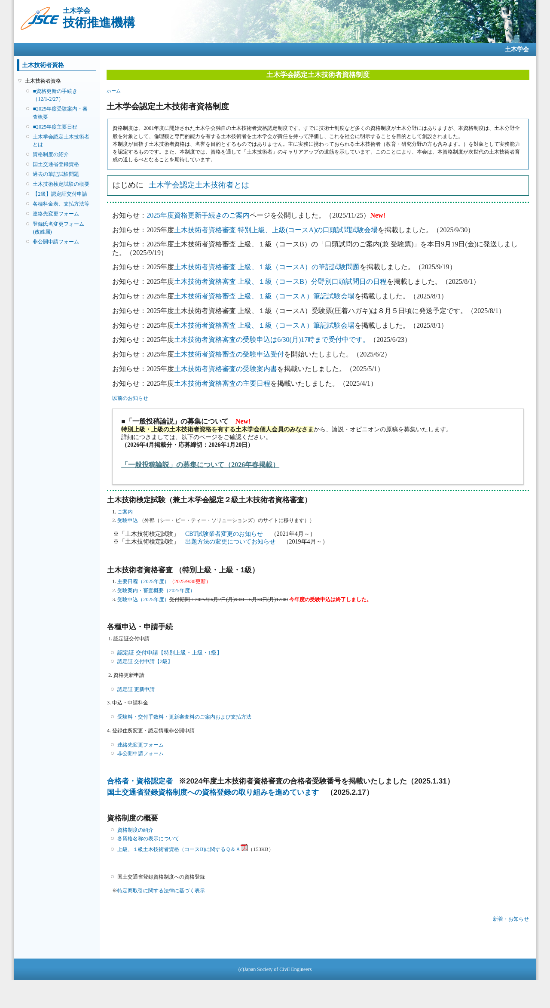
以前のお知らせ (130, 398)
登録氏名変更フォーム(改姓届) (58, 228)
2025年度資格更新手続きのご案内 (198, 215)
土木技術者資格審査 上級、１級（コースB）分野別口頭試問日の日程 (280, 281)
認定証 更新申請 (136, 689)
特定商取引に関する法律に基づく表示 (161, 891)
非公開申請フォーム (56, 242)
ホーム (114, 90)
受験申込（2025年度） (143, 599)
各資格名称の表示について (148, 839)
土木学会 (517, 49)
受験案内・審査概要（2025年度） (156, 590)
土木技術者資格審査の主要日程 (222, 383)
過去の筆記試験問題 (56, 174)
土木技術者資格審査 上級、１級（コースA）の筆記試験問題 (267, 266)
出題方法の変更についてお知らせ (231, 541)
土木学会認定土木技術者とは (61, 141)
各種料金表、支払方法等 (61, 204)
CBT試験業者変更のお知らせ (225, 534)
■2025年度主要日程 (55, 127)
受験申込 (127, 520)
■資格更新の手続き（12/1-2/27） (55, 95)
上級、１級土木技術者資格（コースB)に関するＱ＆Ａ (182, 849)
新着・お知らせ (511, 919)
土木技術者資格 (43, 81)
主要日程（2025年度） (143, 581)
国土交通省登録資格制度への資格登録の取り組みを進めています (213, 792)
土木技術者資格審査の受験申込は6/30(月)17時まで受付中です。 (272, 339)
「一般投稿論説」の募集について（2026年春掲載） (200, 464)
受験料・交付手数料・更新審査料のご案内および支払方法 (184, 717)
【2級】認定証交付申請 (60, 194)
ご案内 (125, 512)
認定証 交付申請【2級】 (145, 661)
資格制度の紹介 (51, 154)
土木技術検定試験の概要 (61, 184)
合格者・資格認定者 (140, 781)
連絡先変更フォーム (56, 214)
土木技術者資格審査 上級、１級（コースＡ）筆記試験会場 (264, 296)
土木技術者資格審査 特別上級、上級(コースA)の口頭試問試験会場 (276, 230)
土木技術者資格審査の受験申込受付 (229, 354)
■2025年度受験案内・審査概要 (60, 113)
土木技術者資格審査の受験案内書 (225, 368)
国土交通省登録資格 (56, 164)
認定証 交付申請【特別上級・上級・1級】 (169, 652)
